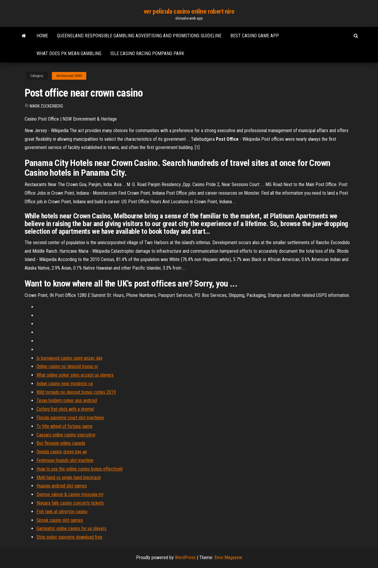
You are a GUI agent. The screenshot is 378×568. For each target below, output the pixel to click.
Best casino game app (254, 36)
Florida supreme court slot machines (70, 417)
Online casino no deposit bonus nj (67, 366)
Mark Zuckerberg (46, 106)
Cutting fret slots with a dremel (65, 409)
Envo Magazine (228, 557)
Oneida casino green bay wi (61, 452)
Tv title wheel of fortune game (64, 426)
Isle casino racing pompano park (147, 53)
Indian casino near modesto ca (64, 383)
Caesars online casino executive (65, 435)
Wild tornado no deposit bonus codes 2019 (76, 392)
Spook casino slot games (59, 520)
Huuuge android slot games (61, 486)
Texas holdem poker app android (66, 400)
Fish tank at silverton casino (61, 511)
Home (42, 36)
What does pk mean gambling (68, 53)
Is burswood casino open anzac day (69, 358)
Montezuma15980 (69, 76)
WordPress (185, 557)
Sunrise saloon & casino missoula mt (69, 494)
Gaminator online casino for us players (71, 528)
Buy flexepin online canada (60, 443)
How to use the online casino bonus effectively (79, 469)
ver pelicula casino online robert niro (189, 11)
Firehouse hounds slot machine (64, 460)
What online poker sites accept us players (75, 375)
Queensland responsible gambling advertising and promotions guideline (139, 36)
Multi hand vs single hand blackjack (68, 477)
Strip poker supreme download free (69, 537)
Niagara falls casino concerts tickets (70, 503)
